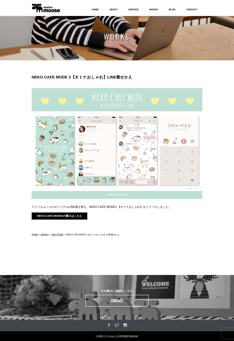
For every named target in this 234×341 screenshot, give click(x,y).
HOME (95, 9)
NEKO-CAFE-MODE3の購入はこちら (59, 215)
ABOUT (113, 9)
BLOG (172, 9)
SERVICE (133, 9)
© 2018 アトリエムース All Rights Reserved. (117, 336)
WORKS (153, 9)
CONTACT (191, 9)
